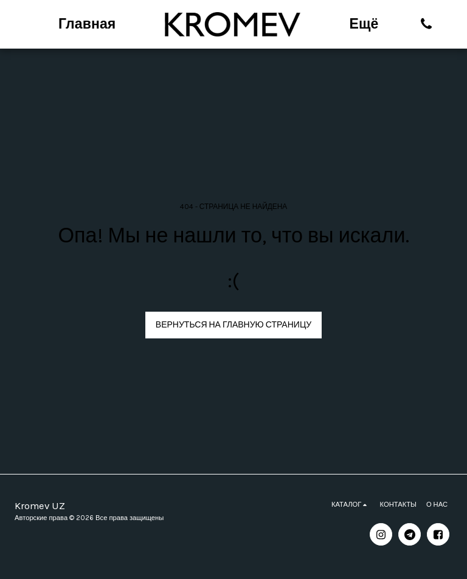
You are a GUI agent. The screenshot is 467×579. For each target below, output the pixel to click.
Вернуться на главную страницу (233, 325)
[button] (426, 24)
